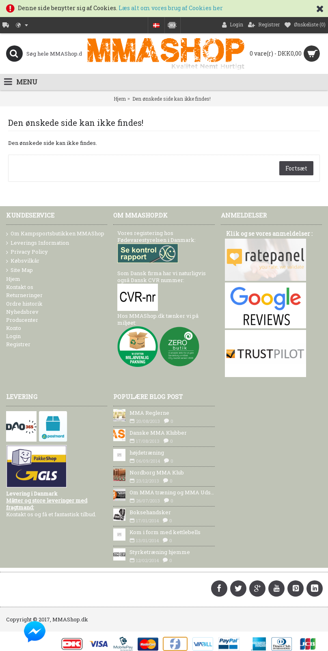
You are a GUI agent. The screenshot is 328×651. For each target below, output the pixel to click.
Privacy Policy (27, 252)
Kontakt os (19, 287)
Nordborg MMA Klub (156, 472)
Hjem (120, 98)
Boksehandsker (150, 512)
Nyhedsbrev (22, 311)
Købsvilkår (22, 261)
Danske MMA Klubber (158, 432)
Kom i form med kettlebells (165, 532)
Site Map (19, 270)
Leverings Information (37, 243)
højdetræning (146, 452)
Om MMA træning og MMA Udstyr (171, 492)
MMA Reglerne (149, 412)
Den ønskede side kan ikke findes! (171, 98)
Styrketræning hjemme (159, 552)
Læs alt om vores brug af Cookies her (171, 8)
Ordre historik (24, 303)
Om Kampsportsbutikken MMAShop (55, 234)
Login (13, 336)
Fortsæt (296, 168)
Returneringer (24, 295)
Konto (13, 328)
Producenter (22, 319)
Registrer (18, 344)
